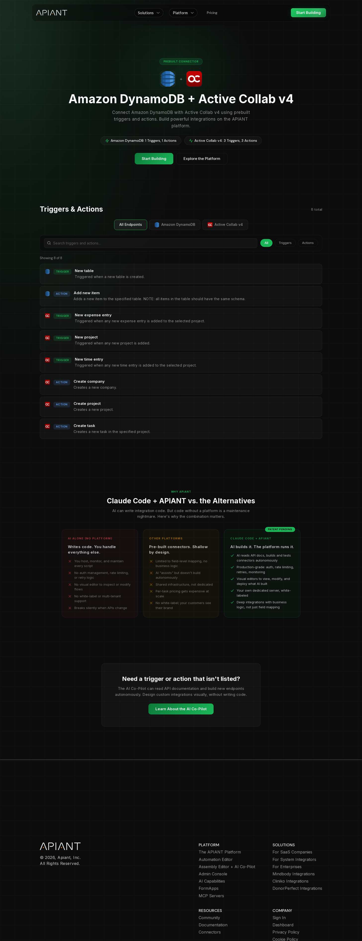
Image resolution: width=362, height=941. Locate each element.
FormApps (209, 859)
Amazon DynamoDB (174, 224)
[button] (148, 12)
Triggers (285, 243)
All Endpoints (130, 224)
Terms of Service (288, 918)
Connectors (210, 903)
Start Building (308, 12)
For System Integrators (294, 830)
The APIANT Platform (220, 823)
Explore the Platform (201, 158)
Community (209, 889)
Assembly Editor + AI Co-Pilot (227, 838)
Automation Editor (216, 830)
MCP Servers (211, 867)
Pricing (212, 12)
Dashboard (282, 896)
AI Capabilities (212, 852)
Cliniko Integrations (290, 852)
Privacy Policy (285, 903)
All (266, 243)
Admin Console (213, 845)
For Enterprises (287, 838)
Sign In (279, 889)
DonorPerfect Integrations (297, 859)
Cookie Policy (285, 910)
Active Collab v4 (225, 224)
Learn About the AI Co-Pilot (181, 708)
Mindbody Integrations (293, 845)
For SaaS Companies (292, 823)
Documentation (213, 896)
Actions (308, 243)
